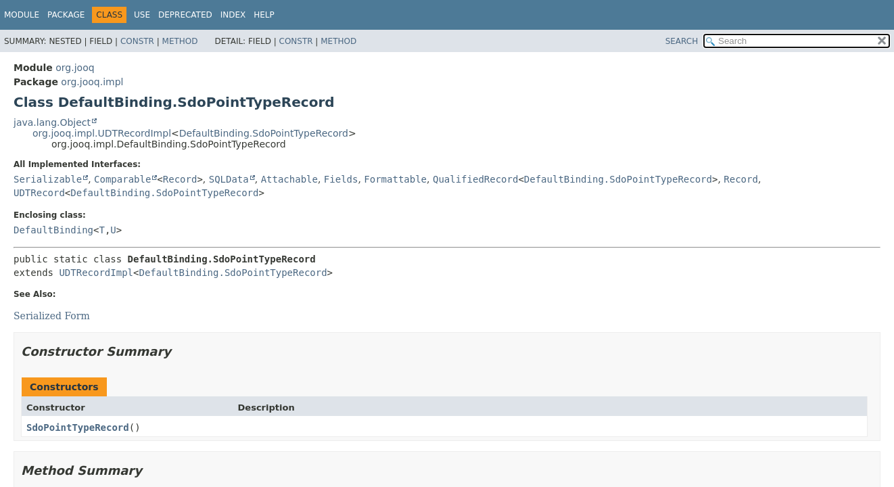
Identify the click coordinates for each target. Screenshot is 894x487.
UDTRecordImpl (96, 272)
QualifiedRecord (475, 179)
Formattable (395, 179)
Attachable (289, 179)
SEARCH (682, 41)
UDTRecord (39, 192)
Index (233, 15)
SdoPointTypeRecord (77, 427)
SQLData (229, 179)
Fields (341, 179)
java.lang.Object (52, 122)
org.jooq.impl (92, 81)
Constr (137, 41)
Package (66, 15)
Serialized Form (52, 315)
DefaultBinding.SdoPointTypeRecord (263, 133)
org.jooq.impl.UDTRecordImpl (101, 133)
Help (264, 15)
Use (142, 15)
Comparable (122, 179)
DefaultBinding (53, 230)
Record (180, 179)
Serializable (48, 179)
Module (21, 15)
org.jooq (74, 67)
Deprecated (185, 15)
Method (180, 41)
